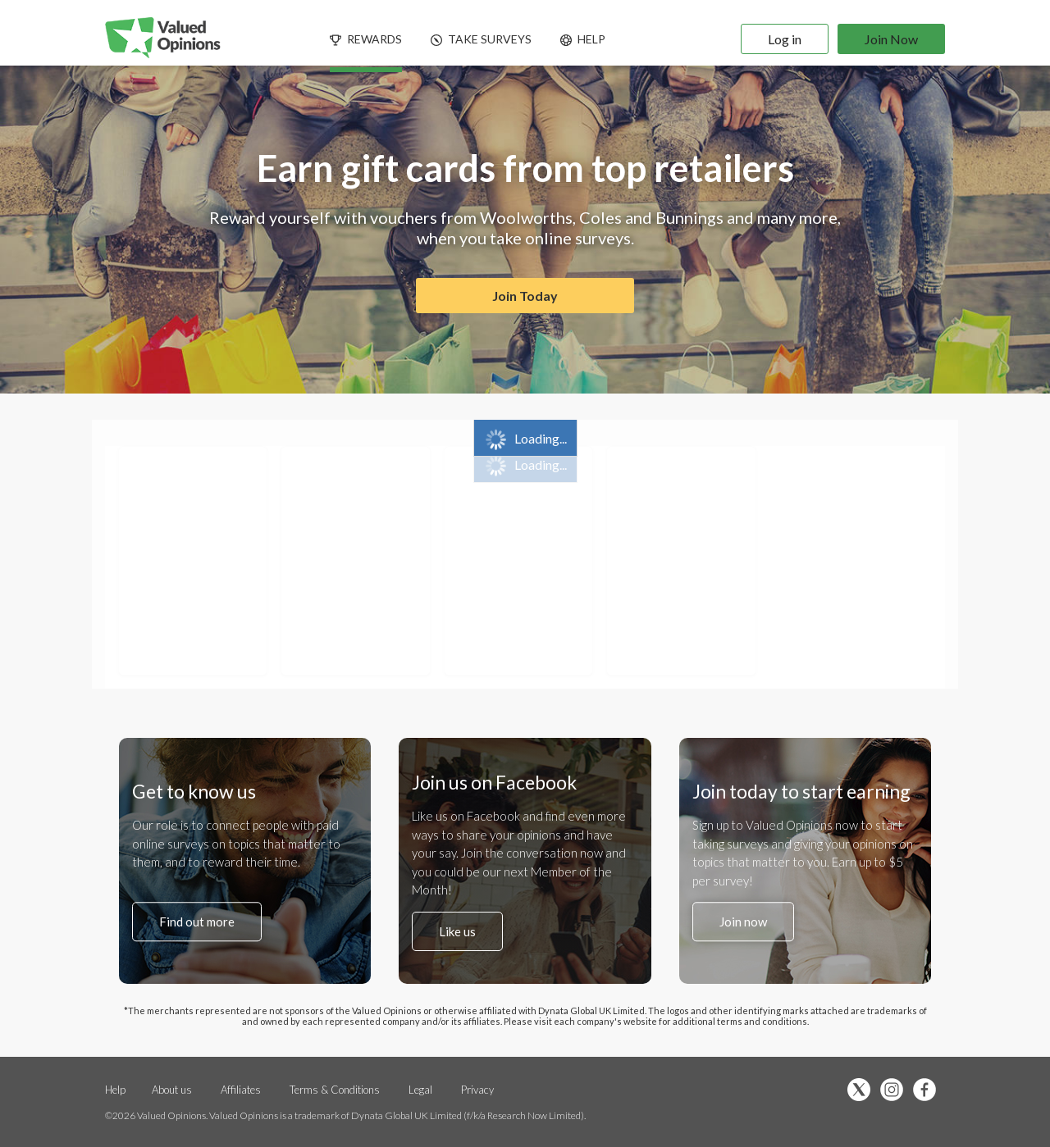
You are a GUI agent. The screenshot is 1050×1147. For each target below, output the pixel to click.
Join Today (525, 295)
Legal (420, 1089)
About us (172, 1089)
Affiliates (242, 1089)
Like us (457, 931)
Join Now (891, 39)
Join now (743, 921)
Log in (784, 39)
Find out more (197, 921)
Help (115, 1089)
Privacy (477, 1089)
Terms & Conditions (336, 1089)
